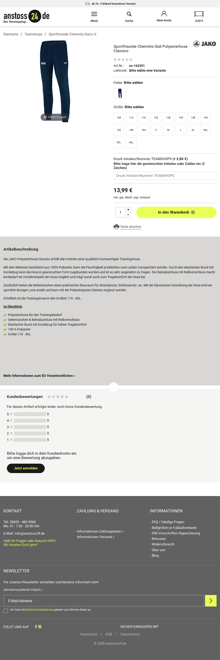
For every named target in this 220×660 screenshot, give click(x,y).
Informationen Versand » (95, 537)
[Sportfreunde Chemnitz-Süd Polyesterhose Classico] (55, 81)
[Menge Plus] (128, 209)
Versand (145, 197)
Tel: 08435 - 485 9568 (19, 522)
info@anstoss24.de (30, 533)
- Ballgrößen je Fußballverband (173, 528)
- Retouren (158, 539)
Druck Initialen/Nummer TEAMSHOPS (151, 159)
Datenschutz (130, 634)
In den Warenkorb (176, 212)
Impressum (88, 634)
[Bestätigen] (110, 610)
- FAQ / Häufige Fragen (167, 522)
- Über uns (157, 550)
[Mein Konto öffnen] (164, 17)
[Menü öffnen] (94, 17)
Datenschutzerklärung (39, 609)
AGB (108, 634)
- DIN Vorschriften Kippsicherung (175, 533)
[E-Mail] (103, 600)
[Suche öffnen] (129, 17)
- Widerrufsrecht (162, 544)
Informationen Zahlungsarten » (100, 531)
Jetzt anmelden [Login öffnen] (26, 468)
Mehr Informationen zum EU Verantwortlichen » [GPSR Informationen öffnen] (39, 376)
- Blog (154, 556)
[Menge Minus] (128, 215)
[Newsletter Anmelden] (211, 600)
